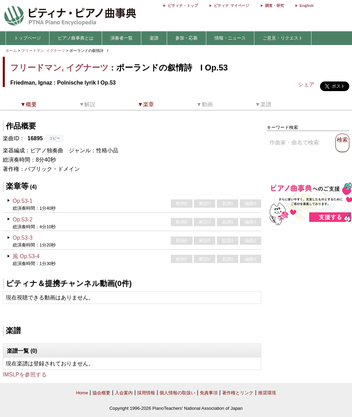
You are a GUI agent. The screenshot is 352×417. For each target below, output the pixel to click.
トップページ (27, 38)
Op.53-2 (23, 219)
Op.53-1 (23, 201)
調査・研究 (274, 5)
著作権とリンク (237, 392)
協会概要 (101, 392)
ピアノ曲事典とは (76, 38)
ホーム (11, 50)
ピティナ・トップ (183, 5)
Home (82, 392)
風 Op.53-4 (26, 256)
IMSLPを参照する (25, 374)
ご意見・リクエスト (283, 38)
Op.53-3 (23, 238)
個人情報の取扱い (177, 392)
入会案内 (124, 392)
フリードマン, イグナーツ (43, 50)
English (307, 5)
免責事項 (209, 392)
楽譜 (154, 38)
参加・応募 (186, 38)
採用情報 (146, 392)
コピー (54, 138)
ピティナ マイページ (231, 5)
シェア (306, 84)
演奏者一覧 (121, 38)
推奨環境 (267, 392)
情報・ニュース (230, 38)
